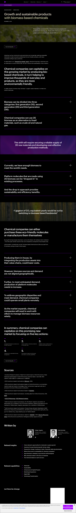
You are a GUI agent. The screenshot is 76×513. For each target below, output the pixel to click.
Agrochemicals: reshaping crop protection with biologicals (39, 453)
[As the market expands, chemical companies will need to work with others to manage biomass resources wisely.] (38, 312)
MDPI (5, 395)
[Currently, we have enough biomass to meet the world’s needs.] (38, 166)
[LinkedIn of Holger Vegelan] (35, 437)
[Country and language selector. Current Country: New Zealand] (67, 2)
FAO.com (26, 381)
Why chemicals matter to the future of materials (36, 455)
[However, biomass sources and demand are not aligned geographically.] (38, 272)
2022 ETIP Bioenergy (10, 398)
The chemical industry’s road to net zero (34, 457)
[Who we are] (39, 2)
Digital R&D (27, 474)
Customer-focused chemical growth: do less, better (37, 447)
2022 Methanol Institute (22, 398)
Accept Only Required (68, 508)
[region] (38, 508)
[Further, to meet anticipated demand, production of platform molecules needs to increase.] (38, 284)
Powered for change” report (22, 61)
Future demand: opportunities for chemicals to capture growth (40, 445)
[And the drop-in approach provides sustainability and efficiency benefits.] (38, 190)
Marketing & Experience (30, 472)
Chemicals (26, 465)
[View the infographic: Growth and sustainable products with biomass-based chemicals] (10, 46)
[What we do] (26, 2)
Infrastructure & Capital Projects (32, 470)
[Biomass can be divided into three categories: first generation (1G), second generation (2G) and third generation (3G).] (38, 105)
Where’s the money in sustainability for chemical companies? (39, 451)
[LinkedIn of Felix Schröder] (58, 437)
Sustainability (27, 467)
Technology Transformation (31, 476)
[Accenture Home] (7, 2)
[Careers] (45, 2)
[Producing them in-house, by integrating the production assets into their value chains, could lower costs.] (38, 259)
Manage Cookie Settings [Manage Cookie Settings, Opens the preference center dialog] (68, 510)
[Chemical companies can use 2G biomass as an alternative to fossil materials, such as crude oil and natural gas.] (38, 121)
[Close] (74, 505)
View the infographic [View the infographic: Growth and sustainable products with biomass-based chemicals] (8, 5)
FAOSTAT (31, 390)
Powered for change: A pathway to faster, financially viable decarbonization (43, 449)
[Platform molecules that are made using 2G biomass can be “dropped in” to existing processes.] (38, 178)
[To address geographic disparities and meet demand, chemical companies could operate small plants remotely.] (38, 297)
